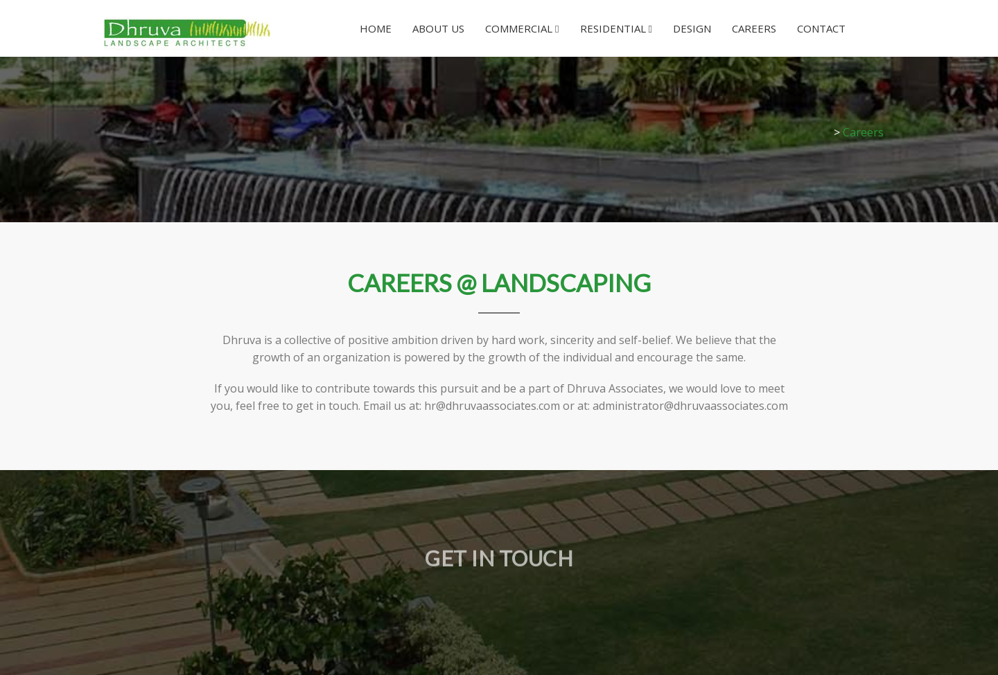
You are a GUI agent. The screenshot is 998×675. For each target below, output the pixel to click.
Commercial (522, 28)
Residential (616, 28)
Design (692, 28)
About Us (438, 28)
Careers (754, 28)
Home (376, 28)
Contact (821, 28)
